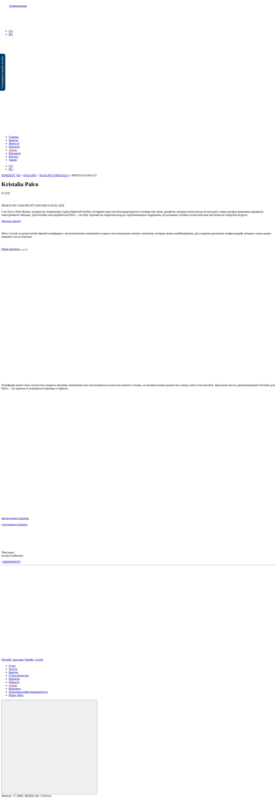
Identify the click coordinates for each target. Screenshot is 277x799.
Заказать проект (11, 221)
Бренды (13, 140)
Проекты (14, 146)
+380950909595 (10, 561)
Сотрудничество (19, 675)
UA (11, 30)
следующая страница (14, 524)
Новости (14, 143)
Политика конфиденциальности (28, 691)
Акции (13, 159)
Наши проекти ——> (14, 249)
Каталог (13, 156)
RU (11, 34)
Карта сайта (16, 695)
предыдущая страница (15, 518)
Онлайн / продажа (12, 659)
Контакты (15, 153)
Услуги (13, 669)
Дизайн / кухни (33, 659)
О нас (12, 665)
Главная (13, 136)
